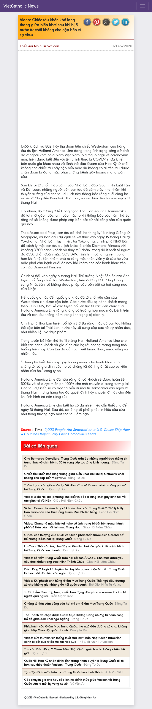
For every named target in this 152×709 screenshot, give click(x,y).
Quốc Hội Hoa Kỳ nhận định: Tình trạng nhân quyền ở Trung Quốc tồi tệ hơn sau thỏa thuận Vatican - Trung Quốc (74, 662)
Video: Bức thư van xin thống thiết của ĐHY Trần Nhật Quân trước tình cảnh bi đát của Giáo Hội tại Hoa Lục (72, 640)
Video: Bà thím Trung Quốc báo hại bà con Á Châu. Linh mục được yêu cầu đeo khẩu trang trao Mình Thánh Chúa (73, 560)
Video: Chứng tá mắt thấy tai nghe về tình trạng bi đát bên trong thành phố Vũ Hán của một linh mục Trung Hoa (74, 525)
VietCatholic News (21, 6)
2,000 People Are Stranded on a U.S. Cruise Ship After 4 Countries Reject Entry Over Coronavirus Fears (75, 431)
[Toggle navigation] (142, 6)
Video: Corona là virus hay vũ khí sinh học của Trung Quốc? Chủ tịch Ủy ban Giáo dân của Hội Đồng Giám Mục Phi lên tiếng (74, 510)
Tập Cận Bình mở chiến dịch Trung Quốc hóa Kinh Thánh (63, 672)
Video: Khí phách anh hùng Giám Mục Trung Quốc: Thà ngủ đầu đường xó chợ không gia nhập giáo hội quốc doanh (74, 582)
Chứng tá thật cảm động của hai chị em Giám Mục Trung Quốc (68, 603)
